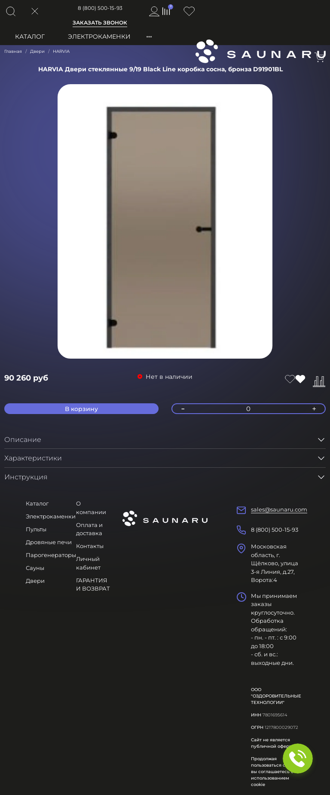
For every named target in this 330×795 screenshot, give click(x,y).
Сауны (35, 567)
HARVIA (61, 51)
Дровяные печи (49, 542)
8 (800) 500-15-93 (100, 8)
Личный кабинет (88, 563)
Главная (13, 51)
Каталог (30, 36)
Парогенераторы (51, 554)
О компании (91, 507)
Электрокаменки (99, 36)
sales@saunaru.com (279, 509)
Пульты (36, 529)
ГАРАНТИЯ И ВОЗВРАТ (93, 584)
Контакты (90, 545)
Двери (37, 51)
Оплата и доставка (89, 529)
